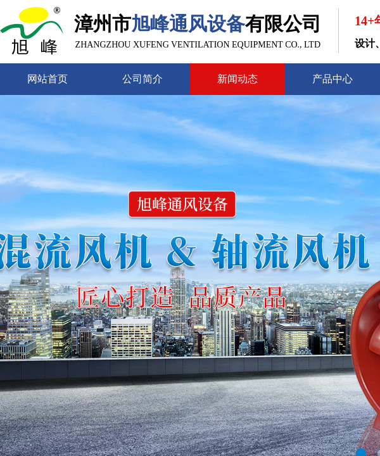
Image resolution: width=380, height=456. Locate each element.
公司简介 (142, 78)
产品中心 (332, 78)
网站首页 (47, 78)
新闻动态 (237, 78)
